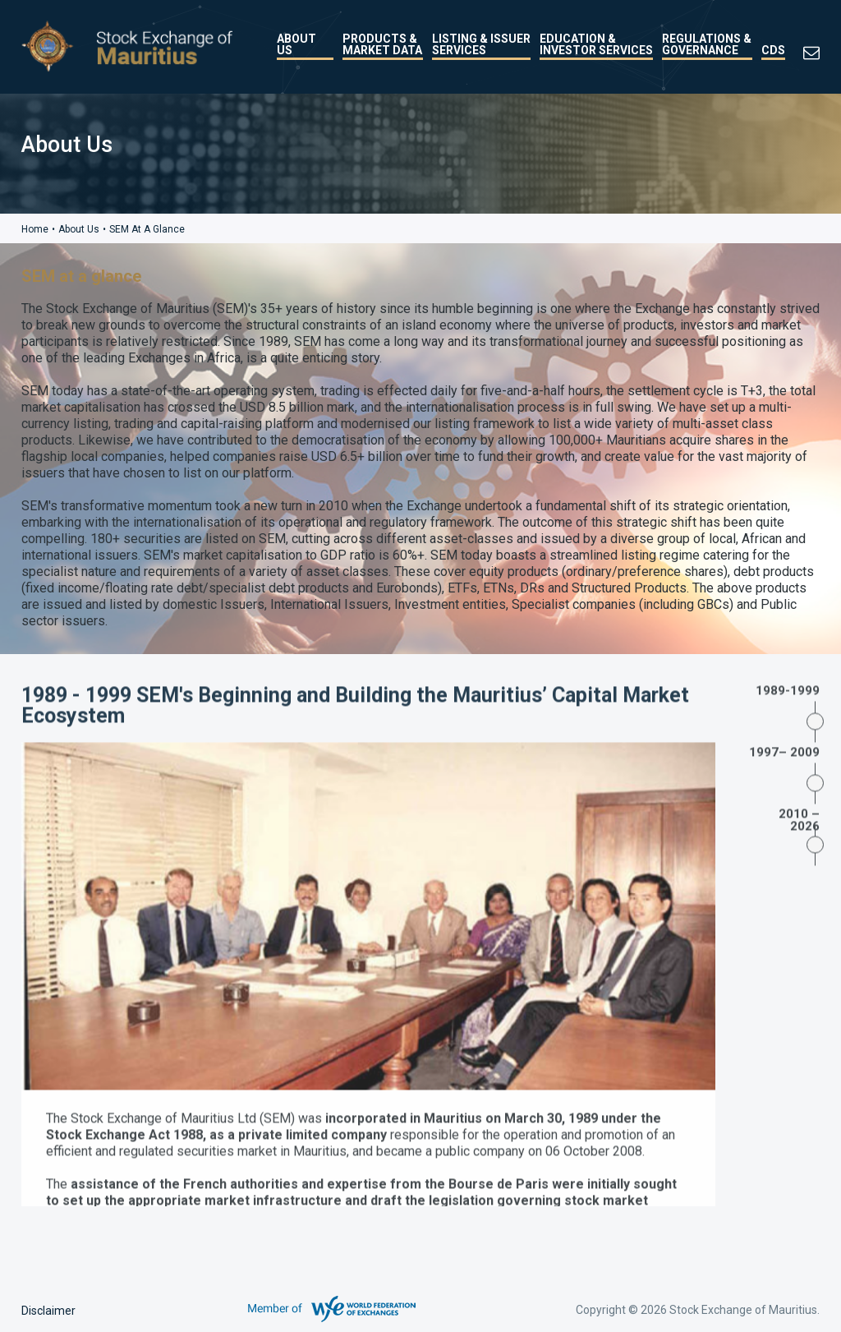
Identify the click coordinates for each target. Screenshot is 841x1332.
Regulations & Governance (706, 44)
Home (34, 229)
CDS (773, 50)
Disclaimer (48, 1310)
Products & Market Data (382, 44)
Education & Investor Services (596, 44)
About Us (296, 44)
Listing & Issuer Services (481, 44)
